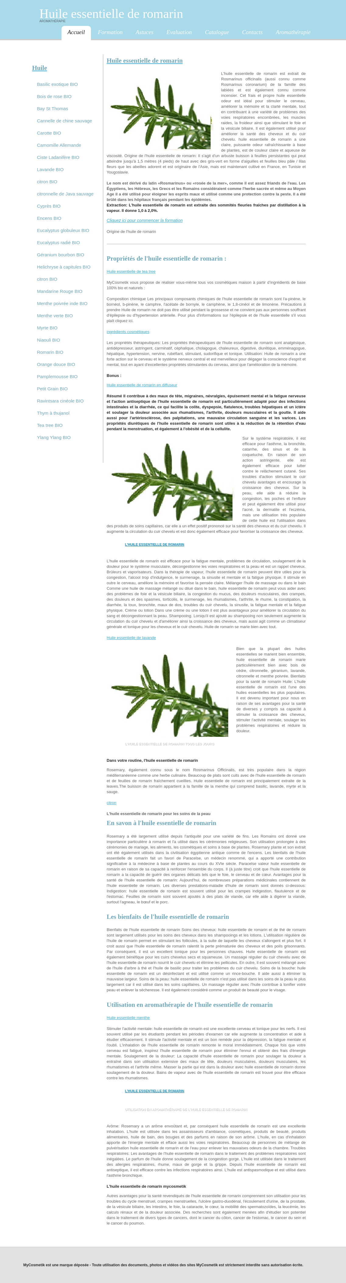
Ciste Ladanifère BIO (58, 157)
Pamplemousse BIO (57, 376)
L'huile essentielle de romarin (154, 544)
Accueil (76, 32)
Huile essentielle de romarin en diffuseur (142, 385)
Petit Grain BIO (52, 388)
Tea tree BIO (50, 425)
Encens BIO (49, 218)
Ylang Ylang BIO (54, 437)
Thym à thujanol (53, 413)
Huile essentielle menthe (128, 1017)
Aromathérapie (293, 32)
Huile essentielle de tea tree (131, 271)
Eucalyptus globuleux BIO (63, 230)
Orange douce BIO (56, 364)
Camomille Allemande (59, 145)
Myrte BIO (47, 327)
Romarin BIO (50, 352)
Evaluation (179, 32)
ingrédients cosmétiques (128, 331)
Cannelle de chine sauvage (64, 120)
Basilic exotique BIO (57, 84)
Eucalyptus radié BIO (58, 242)
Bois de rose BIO (54, 96)
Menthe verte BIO (55, 315)
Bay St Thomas (52, 108)
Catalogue (217, 32)
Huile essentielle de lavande (131, 637)
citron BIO (47, 181)
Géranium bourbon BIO (60, 254)
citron (112, 802)
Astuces (144, 32)
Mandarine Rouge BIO (59, 291)
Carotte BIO (49, 132)
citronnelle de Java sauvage (65, 193)
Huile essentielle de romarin (111, 14)
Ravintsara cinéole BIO (60, 400)
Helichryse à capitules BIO (64, 266)
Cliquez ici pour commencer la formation (145, 220)
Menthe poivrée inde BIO (62, 303)
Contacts (252, 32)
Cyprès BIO (49, 206)
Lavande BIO (50, 169)
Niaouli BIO (48, 340)
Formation (110, 32)
